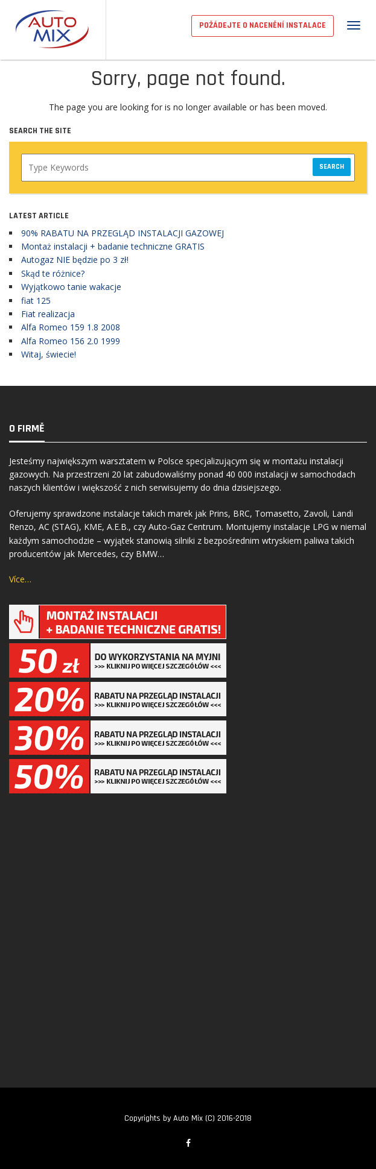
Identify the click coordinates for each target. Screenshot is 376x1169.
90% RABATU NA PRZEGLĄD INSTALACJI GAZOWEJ (122, 233)
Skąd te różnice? (52, 273)
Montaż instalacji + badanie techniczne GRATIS (113, 246)
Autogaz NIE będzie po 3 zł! (75, 259)
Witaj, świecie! (48, 354)
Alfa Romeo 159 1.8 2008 (70, 327)
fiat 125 (36, 300)
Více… (20, 579)
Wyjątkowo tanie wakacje (71, 286)
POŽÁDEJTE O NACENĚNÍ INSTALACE (262, 25)
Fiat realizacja (48, 314)
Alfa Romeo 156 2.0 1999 (70, 341)
